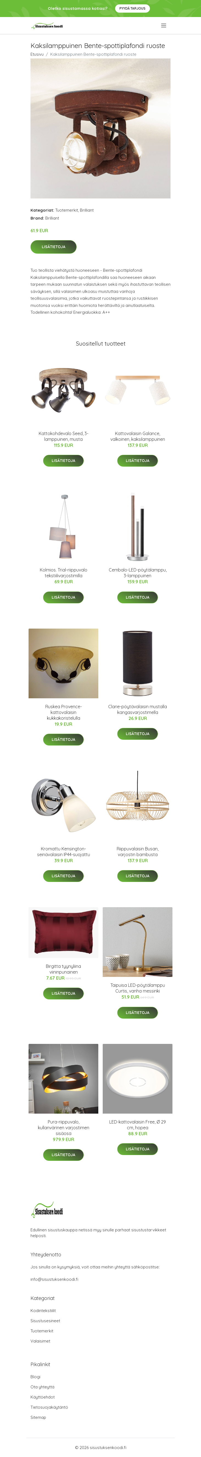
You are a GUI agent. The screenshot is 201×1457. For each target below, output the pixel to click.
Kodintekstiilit (43, 1310)
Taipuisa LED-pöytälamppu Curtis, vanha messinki (137, 988)
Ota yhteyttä (42, 1386)
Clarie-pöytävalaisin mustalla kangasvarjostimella (137, 709)
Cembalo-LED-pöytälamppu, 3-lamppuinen (138, 572)
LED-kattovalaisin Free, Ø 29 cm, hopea (137, 1124)
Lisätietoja (53, 246)
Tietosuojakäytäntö (49, 1407)
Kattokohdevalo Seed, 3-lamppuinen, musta (63, 436)
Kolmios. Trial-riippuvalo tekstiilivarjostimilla (63, 572)
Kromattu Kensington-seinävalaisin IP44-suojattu (63, 851)
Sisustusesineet (45, 1320)
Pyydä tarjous (132, 8)
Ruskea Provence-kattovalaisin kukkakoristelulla (63, 712)
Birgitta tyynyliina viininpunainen (63, 969)
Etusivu (37, 54)
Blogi (35, 1376)
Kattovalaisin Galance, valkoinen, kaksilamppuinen (137, 436)
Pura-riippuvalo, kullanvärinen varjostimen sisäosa (63, 1127)
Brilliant (87, 210)
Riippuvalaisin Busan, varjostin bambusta (137, 851)
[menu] (164, 25)
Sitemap (38, 1417)
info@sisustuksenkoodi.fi (54, 1279)
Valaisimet (40, 1341)
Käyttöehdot (42, 1397)
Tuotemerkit (66, 210)
